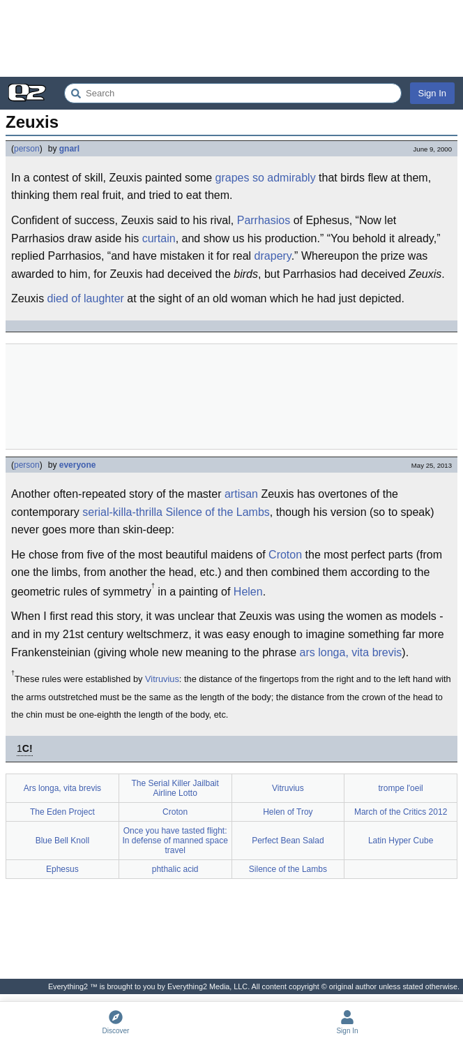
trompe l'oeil (400, 788)
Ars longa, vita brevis (62, 788)
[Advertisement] (231, 38)
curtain (159, 238)
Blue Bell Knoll (62, 840)
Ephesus (62, 869)
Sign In (432, 93)
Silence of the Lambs (217, 512)
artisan (241, 494)
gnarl (69, 149)
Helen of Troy (287, 812)
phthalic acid (175, 869)
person (27, 149)
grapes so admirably (265, 178)
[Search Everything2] (233, 93)
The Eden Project (62, 812)
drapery (273, 256)
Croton (285, 555)
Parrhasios (263, 220)
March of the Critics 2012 (400, 812)
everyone (77, 465)
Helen (248, 592)
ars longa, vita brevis (351, 652)
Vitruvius (162, 679)
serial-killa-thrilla (122, 512)
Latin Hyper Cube (400, 840)
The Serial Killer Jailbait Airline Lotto (174, 788)
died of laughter (85, 298)
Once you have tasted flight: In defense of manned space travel (174, 840)
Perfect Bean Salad (288, 840)
